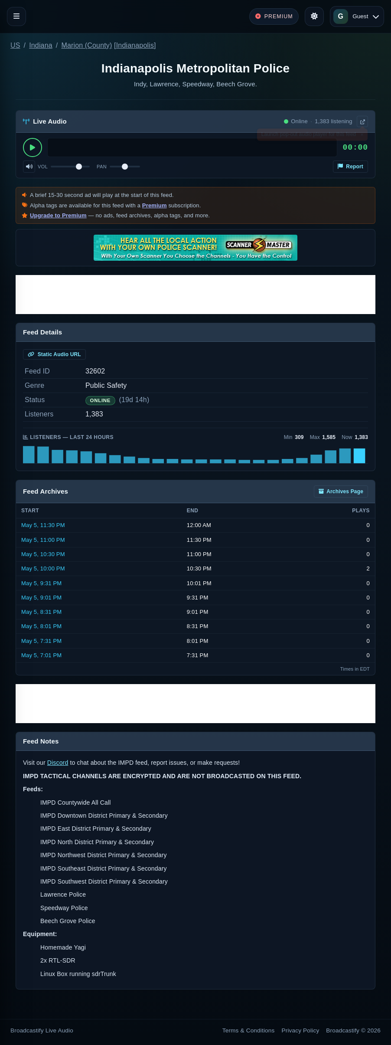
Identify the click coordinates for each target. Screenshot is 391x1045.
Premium (154, 205)
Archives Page (341, 491)
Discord (57, 762)
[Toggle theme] (314, 16)
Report (350, 167)
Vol (43, 166)
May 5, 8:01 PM (41, 626)
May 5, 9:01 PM (41, 597)
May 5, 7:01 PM (41, 655)
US (15, 45)
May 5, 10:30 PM (43, 554)
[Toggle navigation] (16, 16)
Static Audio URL (54, 354)
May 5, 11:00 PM (43, 540)
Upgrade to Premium (58, 215)
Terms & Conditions (248, 1030)
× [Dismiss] (361, 136)
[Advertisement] (195, 294)
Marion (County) (86, 45)
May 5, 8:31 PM (41, 612)
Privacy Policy (300, 1030)
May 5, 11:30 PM (43, 525)
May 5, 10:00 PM (43, 568)
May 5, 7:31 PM (41, 641)
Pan (102, 166)
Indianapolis (135, 45)
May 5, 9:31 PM (41, 583)
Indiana (40, 45)
